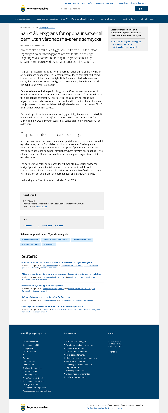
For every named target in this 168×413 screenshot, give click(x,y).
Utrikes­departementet (76, 377)
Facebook (29, 225)
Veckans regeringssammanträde (37, 391)
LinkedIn (48, 225)
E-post (60, 225)
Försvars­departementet (76, 351)
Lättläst (76, 3)
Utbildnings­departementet (78, 374)
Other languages (138, 3)
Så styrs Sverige (29, 351)
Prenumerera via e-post (103, 3)
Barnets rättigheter (30, 244)
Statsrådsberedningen (76, 341)
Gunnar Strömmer (91, 265)
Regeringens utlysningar (33, 381)
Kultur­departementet (75, 361)
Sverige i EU (28, 348)
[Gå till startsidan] (34, 8)
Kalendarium (28, 364)
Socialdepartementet (47, 28)
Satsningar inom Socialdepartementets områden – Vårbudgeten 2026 (52, 306)
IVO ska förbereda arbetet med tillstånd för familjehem (46, 297)
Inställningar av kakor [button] (113, 408)
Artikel (45, 309)
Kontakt (26, 358)
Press (25, 355)
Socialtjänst (49, 244)
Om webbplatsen (30, 371)
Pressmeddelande (30, 239)
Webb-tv (61, 277)
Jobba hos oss (29, 361)
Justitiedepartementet (30, 268)
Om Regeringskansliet (32, 368)
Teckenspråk (87, 3)
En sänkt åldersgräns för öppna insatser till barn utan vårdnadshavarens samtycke (127, 44)
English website (122, 3)
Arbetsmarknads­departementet (80, 345)
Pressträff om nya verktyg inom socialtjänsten (42, 285)
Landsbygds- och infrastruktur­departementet (79, 366)
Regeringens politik (31, 345)
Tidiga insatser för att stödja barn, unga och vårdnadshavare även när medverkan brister (61, 274)
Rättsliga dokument (31, 384)
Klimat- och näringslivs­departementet (82, 358)
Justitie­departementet (75, 355)
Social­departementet (75, 370)
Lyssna (68, 3)
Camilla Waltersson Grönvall (55, 239)
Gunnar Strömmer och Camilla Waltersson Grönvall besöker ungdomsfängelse (57, 262)
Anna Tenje (56, 309)
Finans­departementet (75, 348)
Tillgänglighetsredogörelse (34, 387)
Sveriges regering (30, 341)
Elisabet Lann (89, 309)
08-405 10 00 (41, 206)
